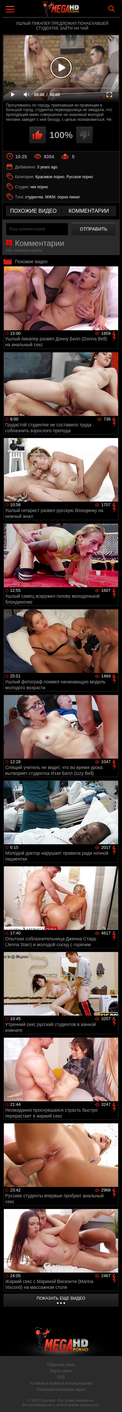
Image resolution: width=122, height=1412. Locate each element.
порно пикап (69, 197)
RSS (61, 1377)
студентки (34, 197)
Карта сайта (61, 1371)
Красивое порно (49, 177)
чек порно (39, 187)
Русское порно (80, 177)
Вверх (112, 1400)
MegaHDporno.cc (79, 11)
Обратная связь (61, 1364)
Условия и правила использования (61, 1383)
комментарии (89, 211)
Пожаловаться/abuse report (61, 1389)
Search (111, 9)
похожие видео (33, 211)
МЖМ (50, 197)
